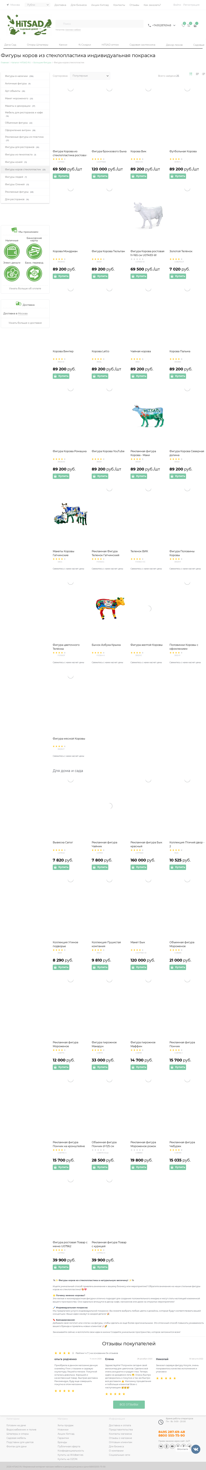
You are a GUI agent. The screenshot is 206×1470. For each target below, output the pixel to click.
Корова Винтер (63, 351)
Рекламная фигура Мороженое (65, 1044)
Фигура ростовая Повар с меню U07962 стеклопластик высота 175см (70, 1246)
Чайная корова (141, 351)
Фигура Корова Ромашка (70, 451)
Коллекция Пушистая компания (106, 944)
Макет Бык (138, 942)
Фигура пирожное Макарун (104, 1044)
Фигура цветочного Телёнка (66, 646)
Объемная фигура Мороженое (181, 944)
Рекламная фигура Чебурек (182, 1144)
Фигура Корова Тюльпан (108, 251)
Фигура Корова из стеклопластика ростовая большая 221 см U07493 (70, 155)
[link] (191, 74)
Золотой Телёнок (180, 251)
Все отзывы (129, 1404)
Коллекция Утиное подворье (65, 944)
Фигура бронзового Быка (109, 151)
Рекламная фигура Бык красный (146, 844)
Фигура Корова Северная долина (186, 453)
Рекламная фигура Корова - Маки (143, 453)
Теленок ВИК (139, 551)
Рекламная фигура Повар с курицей (109, 1244)
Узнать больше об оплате (25, 288)
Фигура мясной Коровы (69, 738)
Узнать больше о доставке (25, 322)
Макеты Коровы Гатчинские (63, 553)
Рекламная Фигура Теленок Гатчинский (105, 553)
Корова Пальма (179, 351)
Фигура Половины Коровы (182, 553)
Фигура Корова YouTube (108, 451)
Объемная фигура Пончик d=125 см (104, 1144)
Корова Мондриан (65, 251)
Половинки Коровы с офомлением (183, 646)
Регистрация (191, 4)
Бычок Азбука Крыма (106, 644)
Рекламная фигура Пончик (182, 1044)
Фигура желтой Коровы (147, 644)
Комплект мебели (73, 30)
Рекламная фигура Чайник (104, 844)
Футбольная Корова (183, 151)
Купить (63, 176)
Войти (177, 4)
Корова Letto (100, 351)
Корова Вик (138, 151)
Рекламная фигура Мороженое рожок (143, 1144)
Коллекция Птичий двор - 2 (186, 844)
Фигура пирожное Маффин (143, 1044)
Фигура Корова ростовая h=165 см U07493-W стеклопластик (147, 255)
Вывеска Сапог (63, 842)
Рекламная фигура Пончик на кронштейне (69, 1144)
